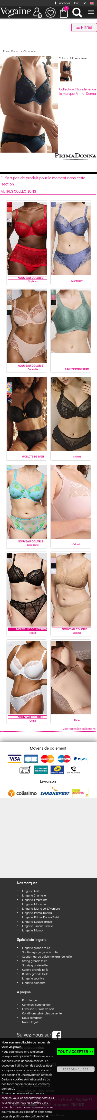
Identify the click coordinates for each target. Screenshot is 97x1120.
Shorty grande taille (34, 965)
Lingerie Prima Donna (37, 913)
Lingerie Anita (31, 891)
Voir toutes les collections (79, 728)
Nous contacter (32, 1017)
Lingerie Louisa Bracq (37, 921)
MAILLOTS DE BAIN (33, 456)
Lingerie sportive (33, 978)
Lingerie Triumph (33, 930)
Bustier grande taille (35, 974)
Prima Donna (11, 51)
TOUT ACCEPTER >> (76, 1051)
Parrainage (29, 1000)
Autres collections (18, 191)
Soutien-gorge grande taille (40, 952)
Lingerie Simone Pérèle (37, 926)
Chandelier (29, 51)
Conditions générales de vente (42, 1013)
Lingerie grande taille (36, 948)
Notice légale (30, 1022)
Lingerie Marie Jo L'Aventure (41, 908)
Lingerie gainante (33, 983)
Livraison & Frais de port (38, 1009)
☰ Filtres (84, 27)
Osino (33, 720)
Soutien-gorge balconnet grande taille (47, 956)
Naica (33, 632)
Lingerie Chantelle (34, 895)
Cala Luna (32, 545)
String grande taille (34, 961)
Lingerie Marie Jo (34, 904)
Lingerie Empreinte (34, 900)
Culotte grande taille (35, 969)
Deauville (33, 369)
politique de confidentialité (30, 1116)
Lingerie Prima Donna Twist (40, 917)
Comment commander (36, 1004)
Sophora (32, 281)
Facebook (62, 3)
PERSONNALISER (76, 1069)
